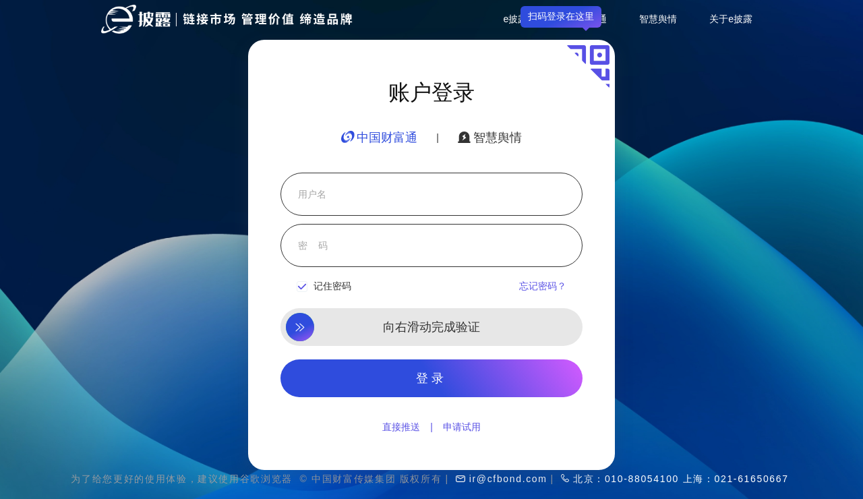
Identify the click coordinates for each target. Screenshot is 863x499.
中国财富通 (379, 137)
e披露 (515, 18)
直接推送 (401, 426)
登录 (431, 378)
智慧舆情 (658, 18)
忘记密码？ (542, 286)
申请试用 (462, 426)
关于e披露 (730, 18)
